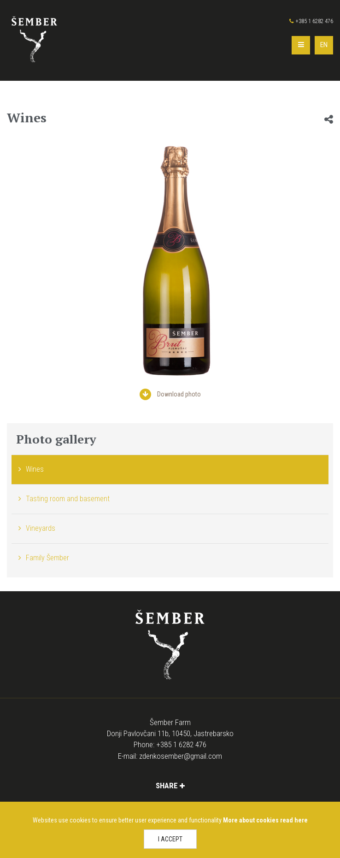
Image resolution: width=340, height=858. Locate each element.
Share (170, 785)
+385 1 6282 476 (311, 21)
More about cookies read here (265, 820)
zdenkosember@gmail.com (180, 756)
